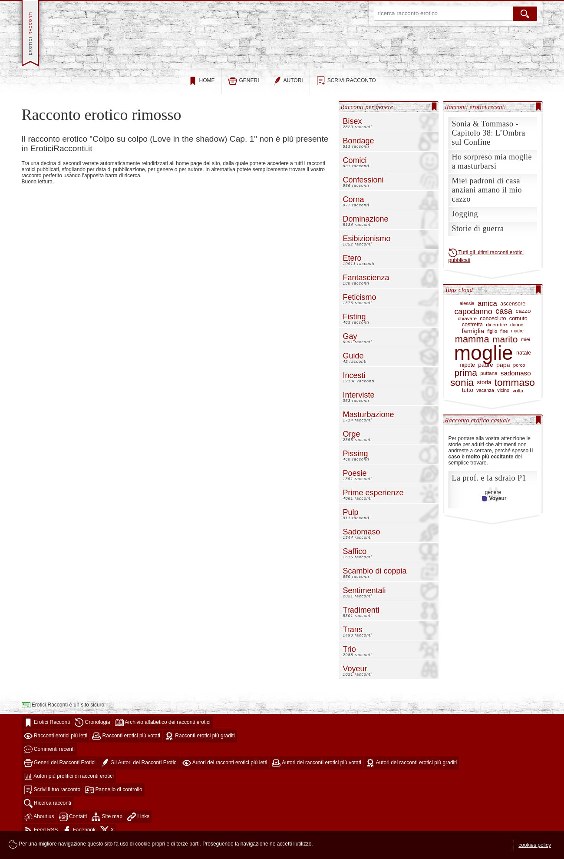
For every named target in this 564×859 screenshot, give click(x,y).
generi (243, 86)
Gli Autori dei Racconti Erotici (139, 768)
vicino (503, 395)
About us (39, 822)
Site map (107, 822)
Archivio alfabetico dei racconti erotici (163, 727)
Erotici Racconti (47, 727)
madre (517, 336)
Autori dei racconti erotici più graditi (411, 768)
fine (504, 336)
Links (138, 822)
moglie (483, 358)
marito (505, 344)
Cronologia (92, 727)
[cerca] (525, 14)
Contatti (73, 822)
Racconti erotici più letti (56, 741)
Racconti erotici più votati (126, 741)
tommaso (515, 387)
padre (485, 371)
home (201, 86)
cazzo (523, 317)
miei (526, 345)
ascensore (512, 309)
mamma (472, 344)
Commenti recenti (49, 754)
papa (503, 370)
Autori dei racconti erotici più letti (224, 768)
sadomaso (516, 378)
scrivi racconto (346, 86)
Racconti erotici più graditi (200, 741)
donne (516, 329)
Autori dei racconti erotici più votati (316, 768)
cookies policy (534, 845)
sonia (462, 387)
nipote (467, 371)
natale (523, 358)
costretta (472, 330)
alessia (467, 309)
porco (519, 370)
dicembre (496, 330)
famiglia (473, 336)
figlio (492, 336)
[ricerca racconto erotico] (443, 14)
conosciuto (493, 324)
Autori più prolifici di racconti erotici (69, 781)
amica (487, 308)
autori (288, 86)
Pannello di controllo (113, 795)
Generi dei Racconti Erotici (60, 768)
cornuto (518, 324)
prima (465, 378)
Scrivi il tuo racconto (52, 795)
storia (484, 388)
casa (503, 317)
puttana (488, 378)
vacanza (485, 395)
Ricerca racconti (47, 808)
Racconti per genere (367, 112)
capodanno (473, 317)
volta (517, 395)
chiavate (467, 324)
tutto (467, 396)
